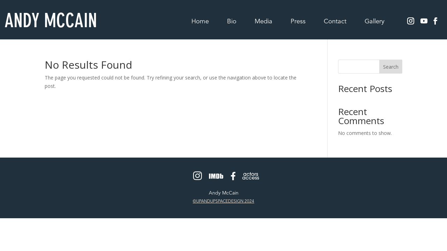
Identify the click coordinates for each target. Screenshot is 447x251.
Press (298, 22)
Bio (231, 22)
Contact (335, 22)
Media (263, 22)
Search (390, 66)
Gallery (374, 22)
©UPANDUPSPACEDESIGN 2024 (223, 201)
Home (200, 22)
